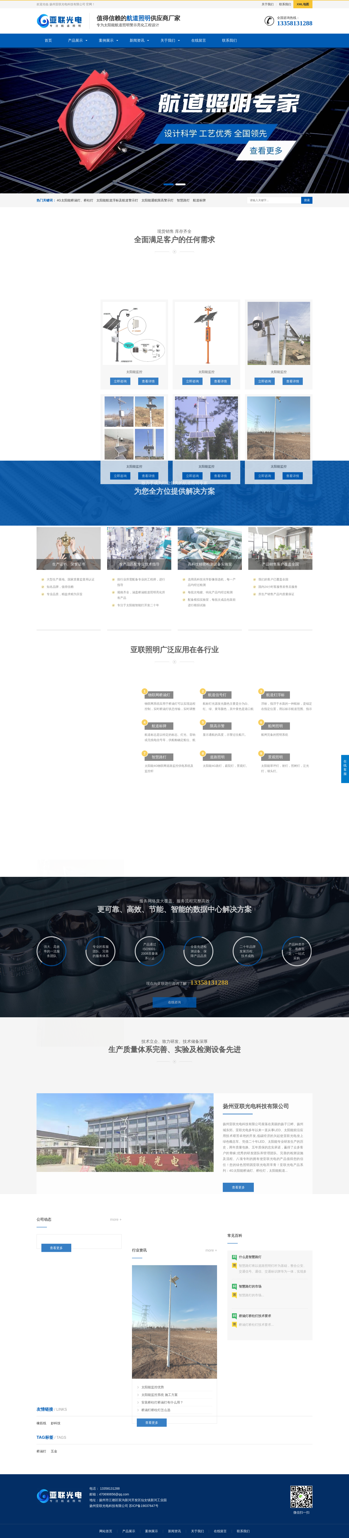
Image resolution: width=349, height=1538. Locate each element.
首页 (48, 40)
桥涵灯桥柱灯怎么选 (155, 1521)
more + (116, 1239)
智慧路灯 (183, 200)
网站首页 (105, 1531)
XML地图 (303, 4)
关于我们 (268, 4)
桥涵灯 (41, 1451)
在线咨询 (174, 1021)
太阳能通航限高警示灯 (157, 200)
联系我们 (285, 4)
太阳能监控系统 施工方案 (159, 1506)
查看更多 (238, 1256)
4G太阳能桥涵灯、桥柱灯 (75, 200)
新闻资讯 (137, 40)
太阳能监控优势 (152, 1498)
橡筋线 (41, 1423)
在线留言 (198, 40)
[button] (168, 184)
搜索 (307, 200)
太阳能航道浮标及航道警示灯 (117, 200)
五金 (54, 1451)
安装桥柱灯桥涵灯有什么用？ (162, 1513)
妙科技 (55, 1423)
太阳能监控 (50, 524)
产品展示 (75, 40)
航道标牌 (199, 200)
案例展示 (106, 40)
